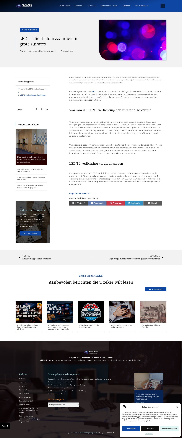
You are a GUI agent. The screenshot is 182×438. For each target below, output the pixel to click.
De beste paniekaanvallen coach (60, 382)
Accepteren (131, 429)
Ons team (23, 386)
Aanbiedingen (29, 29)
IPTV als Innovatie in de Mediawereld (89, 326)
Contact (126, 6)
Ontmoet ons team (109, 6)
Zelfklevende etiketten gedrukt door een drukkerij (67, 391)
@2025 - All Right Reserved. (91, 433)
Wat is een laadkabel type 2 (58, 388)
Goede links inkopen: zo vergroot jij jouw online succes (28, 410)
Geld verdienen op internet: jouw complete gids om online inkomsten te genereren (29, 419)
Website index (24, 405)
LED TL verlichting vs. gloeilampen (33, 95)
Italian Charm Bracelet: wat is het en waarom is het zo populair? (30, 186)
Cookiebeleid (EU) (26, 401)
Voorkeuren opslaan (169, 429)
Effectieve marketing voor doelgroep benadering (66, 385)
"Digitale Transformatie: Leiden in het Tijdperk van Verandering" (147, 396)
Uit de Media (64, 6)
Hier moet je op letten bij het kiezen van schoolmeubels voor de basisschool (31, 159)
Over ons (92, 6)
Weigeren (150, 429)
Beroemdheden (25, 390)
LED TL (95, 91)
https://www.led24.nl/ (79, 193)
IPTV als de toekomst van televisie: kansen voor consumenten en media (58, 327)
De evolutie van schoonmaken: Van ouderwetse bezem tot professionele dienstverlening (81, 379)
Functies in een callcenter (57, 394)
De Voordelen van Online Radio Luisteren (121, 326)
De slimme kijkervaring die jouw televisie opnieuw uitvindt (28, 327)
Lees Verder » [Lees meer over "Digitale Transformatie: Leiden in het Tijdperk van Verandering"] (140, 402)
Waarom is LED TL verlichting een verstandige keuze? (33, 89)
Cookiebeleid (149, 434)
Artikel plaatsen (142, 6)
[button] (177, 407)
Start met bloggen (30, 233)
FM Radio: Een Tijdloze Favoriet (151, 326)
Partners (79, 6)
